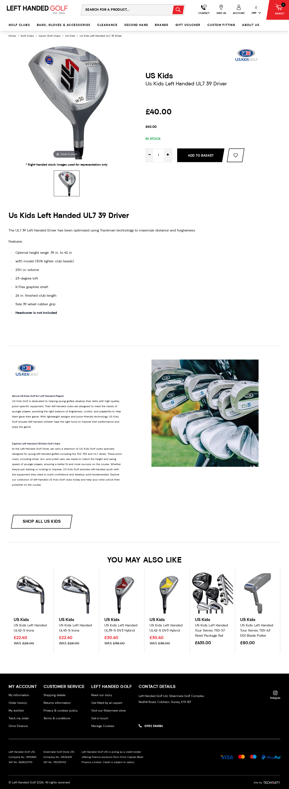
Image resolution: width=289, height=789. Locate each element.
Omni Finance (18, 726)
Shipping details (54, 695)
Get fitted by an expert (106, 703)
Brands (161, 25)
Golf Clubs (19, 25)
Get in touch (99, 718)
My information (19, 695)
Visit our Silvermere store (108, 710)
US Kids (70, 36)
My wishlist (16, 710)
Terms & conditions (56, 718)
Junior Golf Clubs (49, 36)
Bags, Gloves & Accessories (63, 25)
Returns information (57, 703)
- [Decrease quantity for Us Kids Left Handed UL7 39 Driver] (149, 155)
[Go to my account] (204, 10)
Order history (18, 703)
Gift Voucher (188, 25)
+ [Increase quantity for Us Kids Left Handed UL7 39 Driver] (167, 155)
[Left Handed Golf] (37, 10)
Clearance (107, 25)
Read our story (101, 695)
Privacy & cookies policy (60, 710)
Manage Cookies (102, 726)
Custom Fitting (221, 25)
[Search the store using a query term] (124, 10)
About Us (250, 25)
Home (12, 36)
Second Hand (136, 25)
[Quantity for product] (158, 155)
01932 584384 (153, 726)
